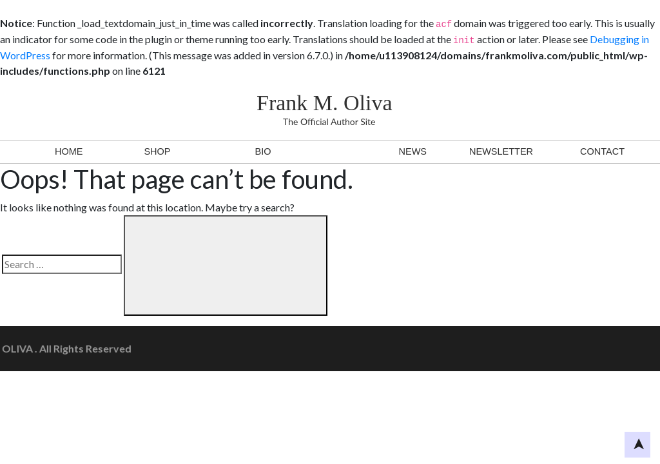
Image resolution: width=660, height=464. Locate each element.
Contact (602, 151)
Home (69, 151)
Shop (157, 151)
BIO (263, 151)
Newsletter (501, 151)
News (412, 151)
